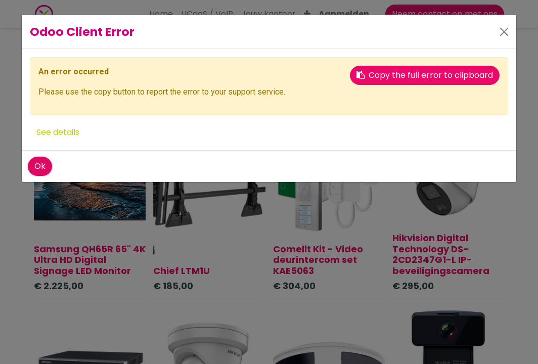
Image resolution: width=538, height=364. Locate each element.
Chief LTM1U (181, 270)
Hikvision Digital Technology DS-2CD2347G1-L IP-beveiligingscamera (440, 254)
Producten (50, 45)
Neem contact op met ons (445, 14)
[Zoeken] (325, 68)
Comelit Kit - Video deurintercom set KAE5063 (318, 260)
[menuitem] (161, 14)
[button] (307, 14)
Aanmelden (344, 14)
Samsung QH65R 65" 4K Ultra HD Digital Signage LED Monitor (90, 260)
